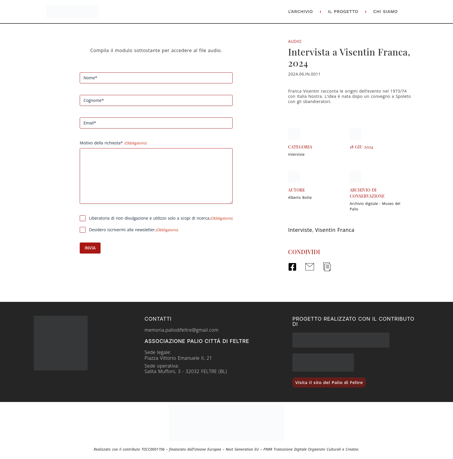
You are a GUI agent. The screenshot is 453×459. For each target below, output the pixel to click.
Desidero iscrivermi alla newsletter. (133, 229)
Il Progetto (343, 11)
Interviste (296, 154)
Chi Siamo (385, 11)
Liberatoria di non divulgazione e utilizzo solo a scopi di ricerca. (161, 218)
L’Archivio (300, 11)
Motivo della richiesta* (113, 143)
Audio (294, 41)
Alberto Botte (300, 197)
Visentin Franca (334, 229)
